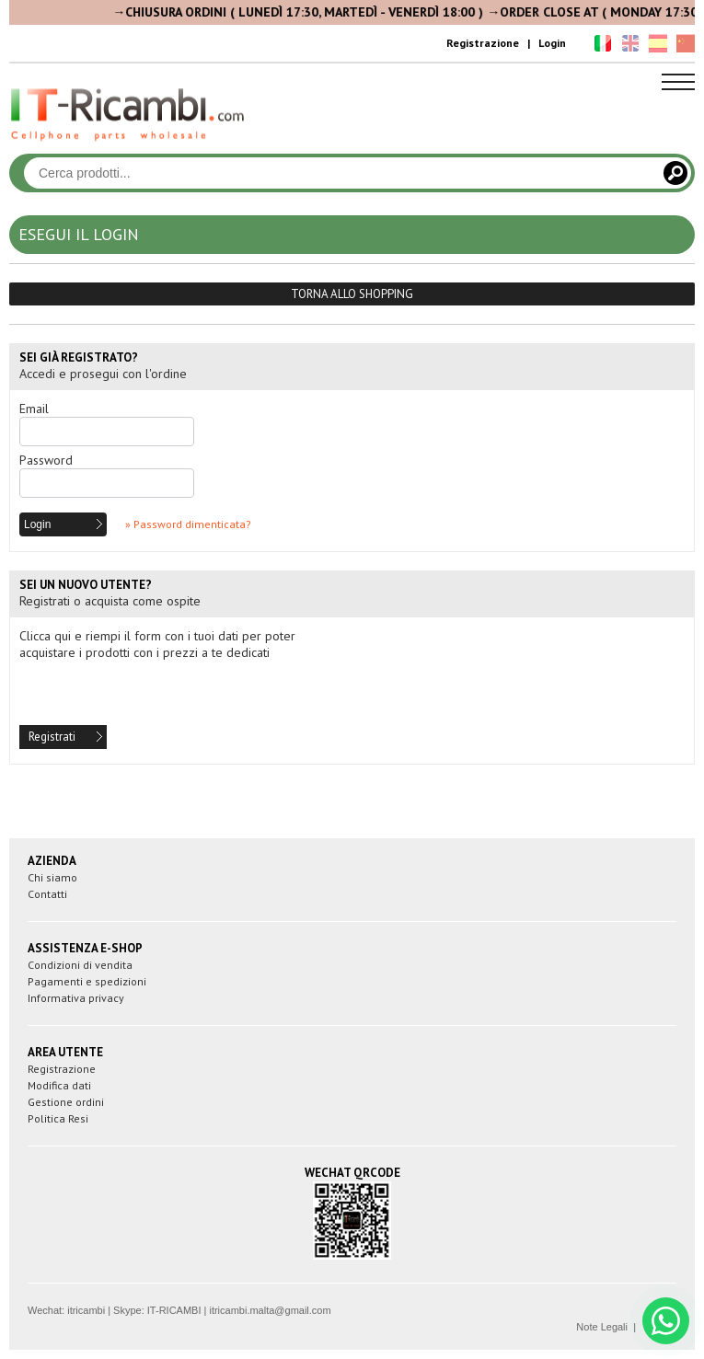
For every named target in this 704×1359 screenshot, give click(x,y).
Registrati (52, 736)
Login (552, 43)
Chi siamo (52, 877)
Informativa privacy (76, 998)
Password (46, 460)
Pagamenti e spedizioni (87, 981)
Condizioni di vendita (80, 965)
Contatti (47, 894)
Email (34, 408)
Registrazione (482, 43)
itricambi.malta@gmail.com (269, 1310)
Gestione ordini (66, 1102)
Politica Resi (58, 1118)
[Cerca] (675, 173)
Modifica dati (59, 1085)
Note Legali (602, 1326)
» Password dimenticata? (188, 524)
